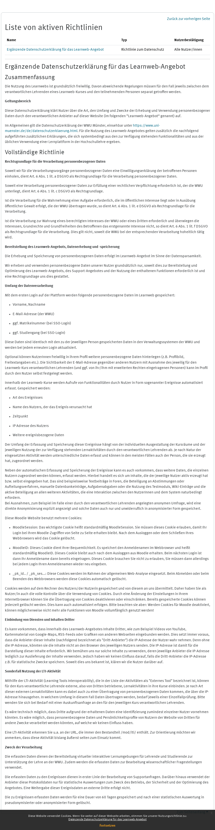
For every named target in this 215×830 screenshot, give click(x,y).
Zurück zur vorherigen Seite (188, 19)
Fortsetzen (107, 825)
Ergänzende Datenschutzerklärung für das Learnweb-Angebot (107, 819)
